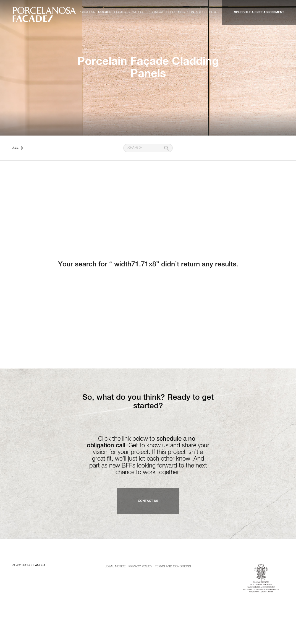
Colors (104, 12)
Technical (155, 12)
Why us (138, 12)
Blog (213, 12)
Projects (122, 12)
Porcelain (87, 12)
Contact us (196, 12)
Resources (175, 12)
